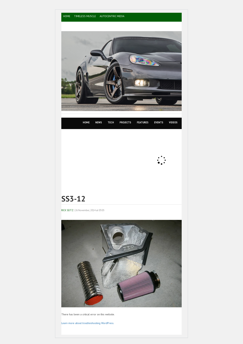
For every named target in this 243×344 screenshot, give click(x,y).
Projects (125, 122)
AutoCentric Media (112, 16)
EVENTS (158, 122)
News (98, 122)
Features (142, 122)
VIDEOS (173, 122)
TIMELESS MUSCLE (85, 16)
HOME (66, 16)
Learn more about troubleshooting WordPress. (87, 323)
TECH (111, 122)
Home (86, 122)
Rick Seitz (67, 210)
